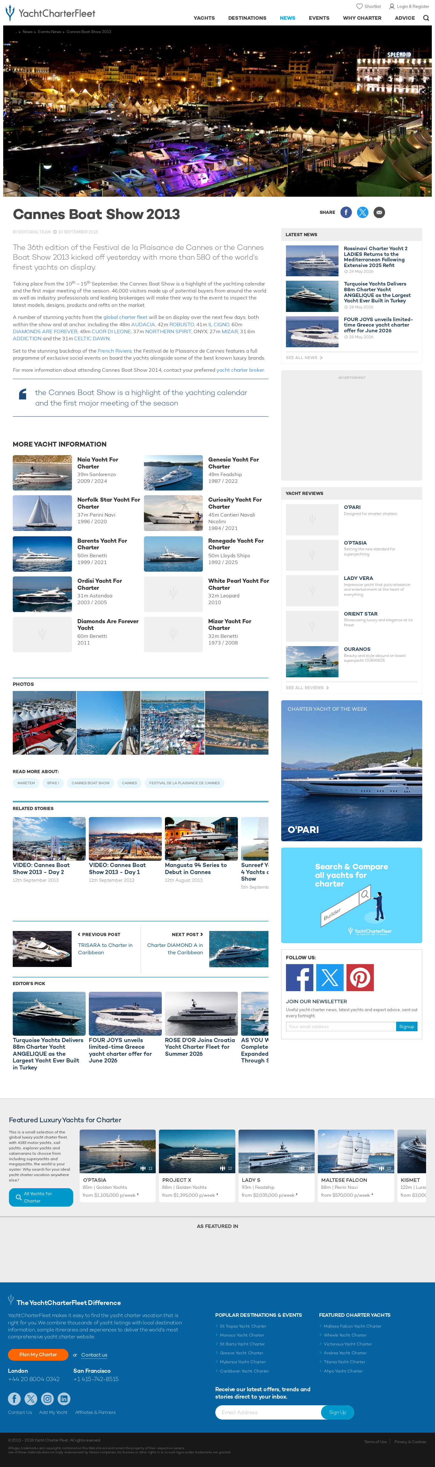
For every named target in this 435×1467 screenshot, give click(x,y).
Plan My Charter (38, 1354)
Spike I (53, 783)
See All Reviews (305, 687)
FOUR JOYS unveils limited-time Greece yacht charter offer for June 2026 (378, 325)
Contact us (94, 1354)
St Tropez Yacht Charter (243, 1326)
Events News (49, 31)
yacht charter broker (240, 370)
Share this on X (362, 212)
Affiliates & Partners (95, 1412)
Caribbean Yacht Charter (244, 1371)
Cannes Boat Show (91, 783)
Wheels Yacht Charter (345, 1335)
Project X (176, 1180)
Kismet (410, 1180)
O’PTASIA (355, 543)
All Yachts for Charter (38, 1197)
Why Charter (362, 18)
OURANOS (357, 649)
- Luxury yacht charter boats (67, 12)
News (288, 18)
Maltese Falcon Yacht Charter (353, 1326)
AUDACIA (143, 324)
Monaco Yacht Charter (242, 1335)
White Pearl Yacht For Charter (238, 584)
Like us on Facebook (14, 1399)
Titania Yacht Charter (344, 1362)
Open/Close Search (426, 18)
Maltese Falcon (344, 1180)
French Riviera (115, 351)
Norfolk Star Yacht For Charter (108, 503)
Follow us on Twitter (31, 1399)
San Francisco (92, 1370)
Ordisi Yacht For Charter (99, 584)
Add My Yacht (53, 1412)
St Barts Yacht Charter (242, 1344)
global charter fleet (125, 317)
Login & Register (413, 6)
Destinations (247, 18)
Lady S (251, 1180)
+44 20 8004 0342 (34, 1379)
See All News (301, 357)
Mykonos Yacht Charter (243, 1362)
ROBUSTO (181, 324)
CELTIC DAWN (92, 338)
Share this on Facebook (346, 212)
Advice (405, 18)
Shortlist (373, 6)
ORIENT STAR (361, 614)
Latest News (301, 234)
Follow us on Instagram (47, 1399)
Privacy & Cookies (410, 1441)
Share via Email (379, 212)
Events (319, 18)
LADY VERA (358, 578)
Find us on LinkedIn (64, 1399)
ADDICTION (27, 338)
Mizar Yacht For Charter (229, 624)
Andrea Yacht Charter (345, 1353)
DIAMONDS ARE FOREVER (45, 331)
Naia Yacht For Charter (97, 463)
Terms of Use (375, 1441)
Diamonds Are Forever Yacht (108, 624)
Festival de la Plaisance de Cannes (184, 783)
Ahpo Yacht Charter (343, 1371)
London (18, 1370)
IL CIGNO (218, 324)
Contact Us (20, 1412)
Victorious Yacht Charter (348, 1344)
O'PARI (352, 507)
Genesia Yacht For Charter (233, 463)
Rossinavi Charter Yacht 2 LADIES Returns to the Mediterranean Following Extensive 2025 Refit (376, 257)
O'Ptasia (94, 1180)
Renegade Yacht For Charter (236, 544)
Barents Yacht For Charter (102, 544)
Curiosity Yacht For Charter (235, 503)
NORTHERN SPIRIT (168, 331)
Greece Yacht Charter (241, 1353)
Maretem (26, 783)
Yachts (204, 18)
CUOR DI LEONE (111, 331)
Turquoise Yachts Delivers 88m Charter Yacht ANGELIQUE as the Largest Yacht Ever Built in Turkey (377, 292)
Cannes (129, 783)
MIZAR (230, 331)
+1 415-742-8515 (95, 1379)
